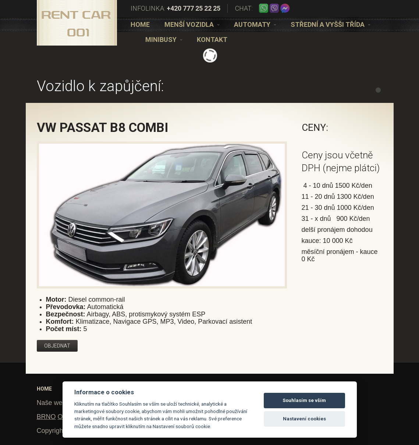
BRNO (46, 416)
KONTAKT (212, 39)
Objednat (57, 346)
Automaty (255, 24)
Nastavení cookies (304, 418)
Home (140, 24)
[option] (140, 24)
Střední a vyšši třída (330, 24)
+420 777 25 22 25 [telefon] (193, 8)
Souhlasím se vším (304, 400)
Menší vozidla (191, 24)
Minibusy (163, 39)
